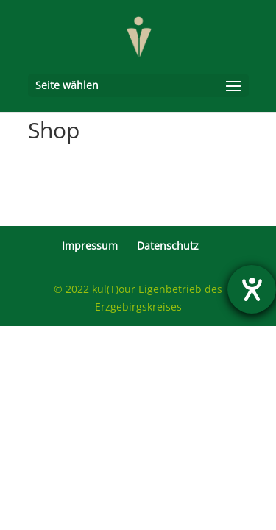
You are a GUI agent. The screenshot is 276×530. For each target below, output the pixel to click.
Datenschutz (168, 245)
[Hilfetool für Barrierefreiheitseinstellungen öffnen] (251, 289)
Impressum (90, 245)
